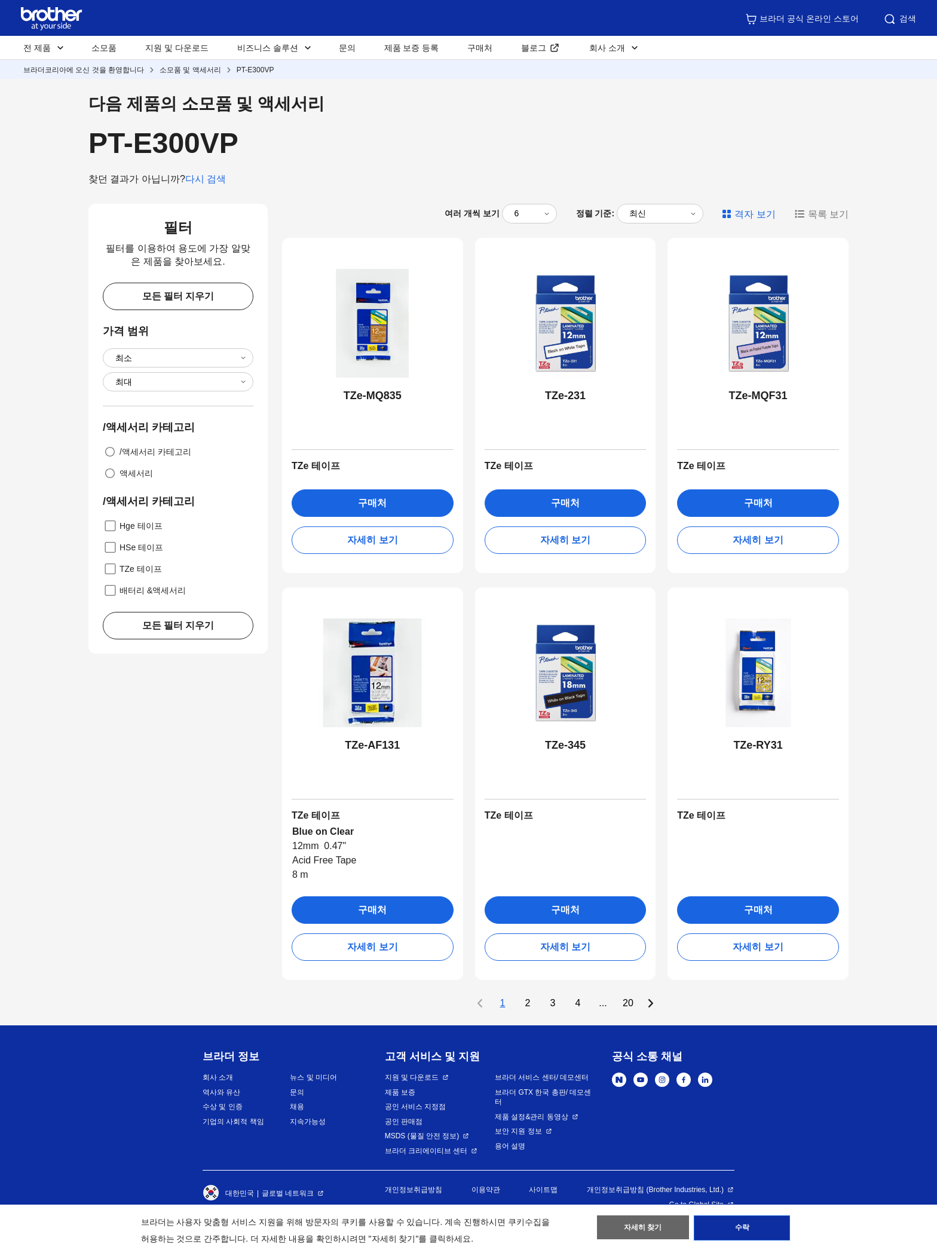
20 (628, 1003)
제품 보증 (400, 1092)
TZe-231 (565, 396)
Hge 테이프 (133, 526)
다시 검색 (205, 179)
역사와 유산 (221, 1092)
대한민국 (228, 1193)
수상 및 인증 (223, 1106)
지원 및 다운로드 (177, 48)
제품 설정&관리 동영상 (531, 1117)
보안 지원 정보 (518, 1131)
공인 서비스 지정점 (415, 1106)
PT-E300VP (255, 70)
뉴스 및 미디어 (313, 1077)
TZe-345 (565, 745)
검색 (899, 19)
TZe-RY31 (757, 745)
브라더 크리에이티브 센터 (426, 1151)
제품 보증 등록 (411, 48)
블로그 (533, 48)
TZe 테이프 (132, 569)
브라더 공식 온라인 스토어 (802, 19)
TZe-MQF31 (758, 396)
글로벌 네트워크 (288, 1193)
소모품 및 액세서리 (190, 70)
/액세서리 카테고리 (147, 452)
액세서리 (128, 473)
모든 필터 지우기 (178, 296)
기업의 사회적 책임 (233, 1121)
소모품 (104, 48)
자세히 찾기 (643, 1230)
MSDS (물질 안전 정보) (422, 1136)
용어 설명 (510, 1146)
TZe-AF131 (372, 745)
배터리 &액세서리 (144, 590)
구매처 (479, 48)
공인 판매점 (403, 1121)
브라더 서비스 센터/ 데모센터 (542, 1077)
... (603, 1003)
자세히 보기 (372, 540)
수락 (742, 1230)
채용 (297, 1106)
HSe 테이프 (133, 547)
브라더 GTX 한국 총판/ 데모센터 (543, 1097)
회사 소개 (218, 1077)
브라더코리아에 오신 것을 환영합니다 (83, 70)
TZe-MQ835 (373, 396)
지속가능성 (308, 1121)
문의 (347, 48)
